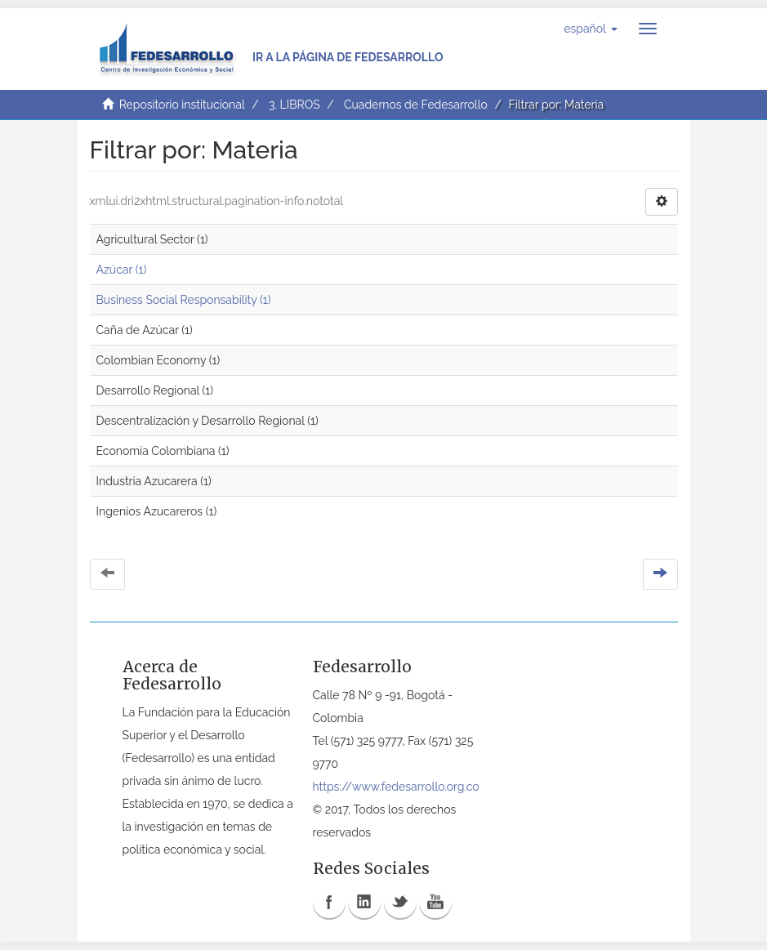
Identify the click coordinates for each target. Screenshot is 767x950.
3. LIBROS (294, 104)
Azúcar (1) (121, 269)
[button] (590, 28)
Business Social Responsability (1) (183, 299)
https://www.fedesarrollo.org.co (396, 786)
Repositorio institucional (182, 104)
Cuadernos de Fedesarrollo (416, 104)
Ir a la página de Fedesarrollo (348, 57)
